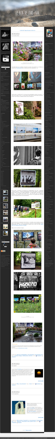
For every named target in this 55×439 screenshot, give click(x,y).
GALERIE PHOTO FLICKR (4, 89)
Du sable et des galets (48, 97)
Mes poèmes (2, 141)
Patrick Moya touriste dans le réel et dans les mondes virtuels (49, 140)
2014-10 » (33, 30)
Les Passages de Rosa (48, 218)
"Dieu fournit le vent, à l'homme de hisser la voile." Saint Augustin (49, 82)
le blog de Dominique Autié (48, 76)
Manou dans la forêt (47, 129)
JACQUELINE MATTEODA (48, 191)
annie (46, 58)
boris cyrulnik (30, 421)
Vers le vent (46, 259)
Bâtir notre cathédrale (32, 411)
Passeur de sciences (48, 243)
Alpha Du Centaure (47, 161)
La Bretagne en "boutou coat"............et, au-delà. (48, 196)
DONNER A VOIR (47, 96)
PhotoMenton (19, 369)
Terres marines (3, 209)
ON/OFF (46, 242)
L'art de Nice (46, 105)
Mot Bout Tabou (47, 134)
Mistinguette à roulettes (48, 133)
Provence (2, 159)
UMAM (46, 151)
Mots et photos (20, 420)
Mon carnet (46, 234)
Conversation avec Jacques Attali (49, 92)
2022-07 (2, 176)
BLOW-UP (46, 88)
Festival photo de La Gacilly (22, 348)
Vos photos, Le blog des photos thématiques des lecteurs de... (49, 263)
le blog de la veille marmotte (49, 117)
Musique (2, 145)
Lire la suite (40, 381)
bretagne (20, 355)
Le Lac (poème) (47, 48)
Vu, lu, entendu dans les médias (5, 166)
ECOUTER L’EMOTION (48, 180)
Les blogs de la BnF (47, 123)
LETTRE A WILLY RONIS (4, 108)
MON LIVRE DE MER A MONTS (5, 142)
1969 (1, 114)
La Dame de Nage (47, 109)
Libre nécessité (47, 222)
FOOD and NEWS (47, 101)
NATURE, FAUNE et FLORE (49, 235)
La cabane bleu (47, 108)
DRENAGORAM (47, 179)
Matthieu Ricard (47, 130)
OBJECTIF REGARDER (48, 239)
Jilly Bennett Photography (48, 104)
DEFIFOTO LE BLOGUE (4, 85)
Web (1, 167)
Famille (2, 130)
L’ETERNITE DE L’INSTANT (49, 223)
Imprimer (19, 422)
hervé (30, 383)
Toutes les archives (3, 185)
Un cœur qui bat (47, 256)
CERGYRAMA (47, 170)
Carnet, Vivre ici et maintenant (5, 125)
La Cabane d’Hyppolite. (4, 202)
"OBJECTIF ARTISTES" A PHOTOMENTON (4, 101)
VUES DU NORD (47, 266)
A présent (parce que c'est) (48, 158)
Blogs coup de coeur (3, 121)
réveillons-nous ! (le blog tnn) (49, 147)
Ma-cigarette (46, 226)
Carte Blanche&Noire (4, 73)
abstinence (19, 421)
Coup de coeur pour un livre (48, 49)
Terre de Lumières (47, 77)
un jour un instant (3, 163)
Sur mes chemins (47, 252)
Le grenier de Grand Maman (49, 209)
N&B (1, 146)
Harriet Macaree (47, 187)
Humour (2, 134)
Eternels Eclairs (47, 183)
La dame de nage (47, 198)
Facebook (38, 355)
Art (1, 117)
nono (45, 137)
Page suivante (28, 430)
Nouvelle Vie (2, 150)
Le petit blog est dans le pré (48, 214)
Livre (1, 138)
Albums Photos (3, 189)
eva (45, 55)
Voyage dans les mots (48, 265)
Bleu (1, 118)
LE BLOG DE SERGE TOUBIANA (48, 120)
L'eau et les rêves (50, 58)
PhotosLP (2, 78)
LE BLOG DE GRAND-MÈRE (49, 204)
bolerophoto (46, 166)
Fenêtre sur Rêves (47, 100)
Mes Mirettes (46, 231)
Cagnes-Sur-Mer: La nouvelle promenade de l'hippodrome (5, 223)
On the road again (47, 138)
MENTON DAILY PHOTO (48, 230)
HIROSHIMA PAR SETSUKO (5, 107)
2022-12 (2, 172)
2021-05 (2, 179)
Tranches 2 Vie (47, 255)
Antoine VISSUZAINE (48, 84)
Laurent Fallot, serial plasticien (49, 201)
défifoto (2, 129)
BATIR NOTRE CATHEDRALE (5, 102)
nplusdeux (46, 238)
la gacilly (16, 355)
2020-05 (2, 184)
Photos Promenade (47, 247)
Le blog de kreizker (47, 205)
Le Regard (46, 215)
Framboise (46, 65)
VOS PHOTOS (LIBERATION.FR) (3, 95)
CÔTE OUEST (47, 175)
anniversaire (24, 421)
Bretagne (2, 122)
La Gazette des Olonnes (48, 110)
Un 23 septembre (15, 393)
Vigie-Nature (46, 152)
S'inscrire (5, 243)
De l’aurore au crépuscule (48, 176)
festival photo (25, 355)
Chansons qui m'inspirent (4, 126)
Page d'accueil (28, 30)
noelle (46, 59)
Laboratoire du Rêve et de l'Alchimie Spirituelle (48, 112)
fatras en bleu (47, 184)
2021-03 (2, 180)
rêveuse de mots (47, 148)
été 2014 (30, 355)
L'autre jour (46, 192)
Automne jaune (47, 45)
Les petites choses (47, 219)
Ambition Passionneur (48, 162)
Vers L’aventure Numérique (48, 260)
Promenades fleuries (4, 158)
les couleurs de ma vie (48, 124)
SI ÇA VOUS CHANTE (48, 251)
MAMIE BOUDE (47, 227)
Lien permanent (31, 354)
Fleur (1, 133)
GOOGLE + (2, 90)
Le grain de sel (47, 208)
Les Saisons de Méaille (4, 137)
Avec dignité (14, 365)
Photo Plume (46, 246)
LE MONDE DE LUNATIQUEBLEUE (47, 212)
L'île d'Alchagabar (47, 193)
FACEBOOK (2, 86)
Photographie (3, 154)
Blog (18, 383)
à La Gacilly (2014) (15, 35)
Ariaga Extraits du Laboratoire (49, 85)
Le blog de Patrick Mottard (48, 118)
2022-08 (2, 175)
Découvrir (19, 354)
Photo (2, 153)
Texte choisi (2, 162)
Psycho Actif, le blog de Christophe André (48, 145)
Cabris (2, 236)
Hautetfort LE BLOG (47, 188)
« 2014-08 (22, 30)
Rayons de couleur (47, 248)
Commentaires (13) (39, 354)
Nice (1, 149)
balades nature (47, 165)
